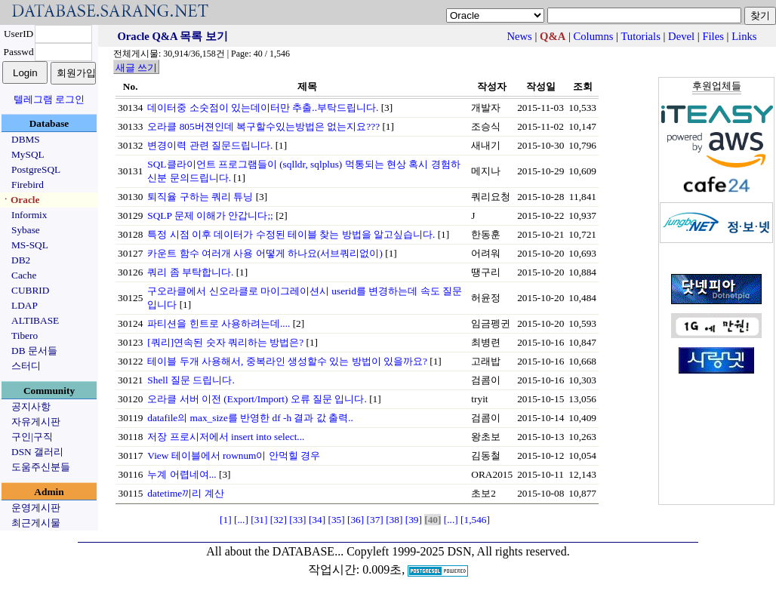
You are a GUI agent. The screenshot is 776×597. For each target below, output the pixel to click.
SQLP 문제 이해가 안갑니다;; (210, 215)
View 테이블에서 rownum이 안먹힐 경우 (233, 455)
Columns (594, 36)
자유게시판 (35, 421)
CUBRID (30, 290)
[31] (259, 519)
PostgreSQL (35, 169)
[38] (394, 519)
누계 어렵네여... (181, 474)
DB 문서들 (34, 350)
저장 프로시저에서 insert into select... (225, 436)
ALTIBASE (35, 320)
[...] (241, 519)
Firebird (27, 184)
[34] (317, 519)
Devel (681, 36)
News (519, 36)
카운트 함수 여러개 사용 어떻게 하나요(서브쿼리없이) (265, 253)
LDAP (24, 305)
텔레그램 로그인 (49, 99)
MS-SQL (29, 245)
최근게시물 (35, 522)
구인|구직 (32, 436)
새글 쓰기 (136, 67)
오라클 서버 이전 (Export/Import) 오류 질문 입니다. (256, 399)
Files (713, 36)
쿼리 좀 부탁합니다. (190, 272)
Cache (23, 275)
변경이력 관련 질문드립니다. (210, 145)
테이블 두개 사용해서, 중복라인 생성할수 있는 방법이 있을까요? (287, 361)
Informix (29, 214)
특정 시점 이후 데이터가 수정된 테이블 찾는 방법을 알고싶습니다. (291, 234)
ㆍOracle (20, 199)
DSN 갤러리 (37, 451)
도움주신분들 (40, 466)
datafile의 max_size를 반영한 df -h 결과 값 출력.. (250, 417)
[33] (297, 519)
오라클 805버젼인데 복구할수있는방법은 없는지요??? (263, 126)
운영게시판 (35, 507)
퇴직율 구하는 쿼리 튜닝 (200, 196)
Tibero (24, 335)
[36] (355, 519)
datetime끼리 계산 (185, 493)
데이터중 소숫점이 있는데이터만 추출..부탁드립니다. (262, 107)
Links (743, 36)
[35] (336, 519)
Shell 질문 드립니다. (190, 380)
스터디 (26, 365)
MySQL (28, 154)
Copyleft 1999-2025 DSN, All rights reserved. (458, 551)
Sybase (25, 229)
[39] (413, 519)
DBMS (25, 139)
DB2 (20, 260)
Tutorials (640, 36)
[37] (375, 519)
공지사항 (31, 406)
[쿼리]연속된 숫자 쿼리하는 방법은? (225, 342)
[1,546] (475, 519)
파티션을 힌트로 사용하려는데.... (218, 323)
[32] (278, 519)
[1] (226, 519)
